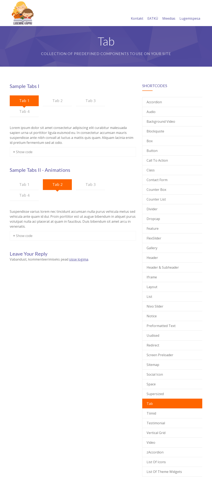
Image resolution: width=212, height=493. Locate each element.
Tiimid (151, 413)
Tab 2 (57, 100)
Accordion (154, 102)
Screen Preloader (160, 355)
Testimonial (156, 423)
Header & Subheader (163, 267)
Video (151, 442)
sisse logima (78, 259)
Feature (153, 228)
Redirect (153, 345)
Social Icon (155, 374)
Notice (152, 316)
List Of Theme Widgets (164, 471)
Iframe (152, 277)
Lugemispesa (189, 13)
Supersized (155, 394)
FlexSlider (154, 238)
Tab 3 (91, 100)
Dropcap (153, 218)
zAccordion (155, 452)
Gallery (152, 248)
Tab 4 (24, 111)
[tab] (24, 100)
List (149, 296)
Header (152, 257)
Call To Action (157, 160)
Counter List (156, 199)
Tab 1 (24, 100)
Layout (152, 287)
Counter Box (156, 189)
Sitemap (153, 364)
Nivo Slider (155, 306)
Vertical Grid (156, 432)
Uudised (153, 335)
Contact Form (157, 180)
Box (150, 141)
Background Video (161, 121)
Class (151, 170)
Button (152, 150)
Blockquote (155, 131)
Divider (152, 209)
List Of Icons (156, 462)
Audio (151, 111)
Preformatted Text (161, 325)
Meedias (168, 13)
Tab (150, 403)
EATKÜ (152, 13)
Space (151, 384)
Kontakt (137, 13)
